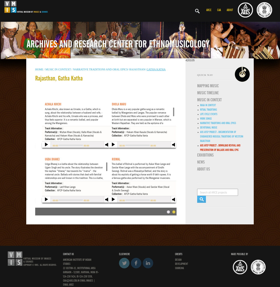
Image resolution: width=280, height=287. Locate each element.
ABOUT (230, 10)
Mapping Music (208, 85)
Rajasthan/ (137, 69)
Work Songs (206, 118)
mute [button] (173, 144)
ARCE (208, 10)
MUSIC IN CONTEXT (209, 99)
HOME (39, 69)
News (201, 162)
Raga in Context (208, 105)
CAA (219, 10)
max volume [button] (173, 147)
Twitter (124, 263)
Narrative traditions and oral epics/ (101, 69)
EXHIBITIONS (205, 155)
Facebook (136, 263)
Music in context (58, 69)
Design (178, 260)
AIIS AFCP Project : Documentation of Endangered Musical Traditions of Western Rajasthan (221, 136)
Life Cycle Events (208, 114)
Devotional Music (208, 127)
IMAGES (89, 280)
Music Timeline (208, 92)
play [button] (46, 145)
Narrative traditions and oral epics (218, 123)
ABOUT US (203, 169)
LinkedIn (148, 263)
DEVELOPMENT (181, 264)
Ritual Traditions (208, 109)
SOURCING (179, 268)
